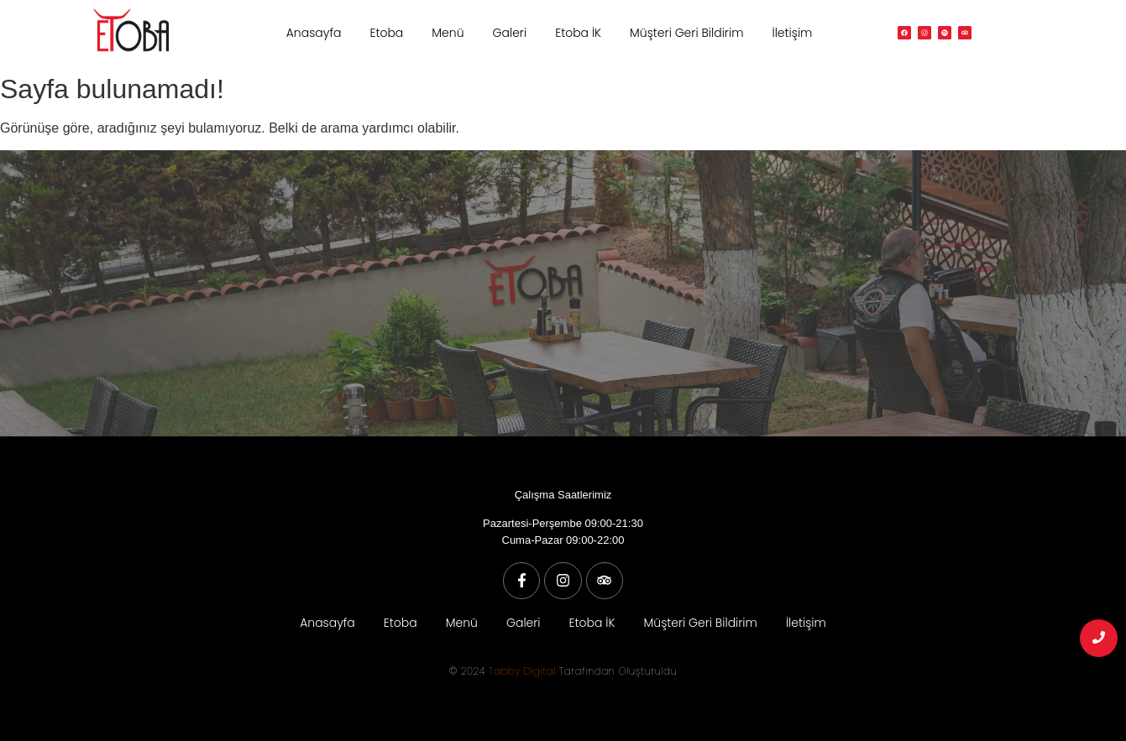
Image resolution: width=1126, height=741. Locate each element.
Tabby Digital (522, 671)
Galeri (510, 32)
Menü (447, 32)
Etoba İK (578, 32)
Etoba (386, 32)
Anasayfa (314, 32)
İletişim (792, 32)
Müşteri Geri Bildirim (686, 32)
